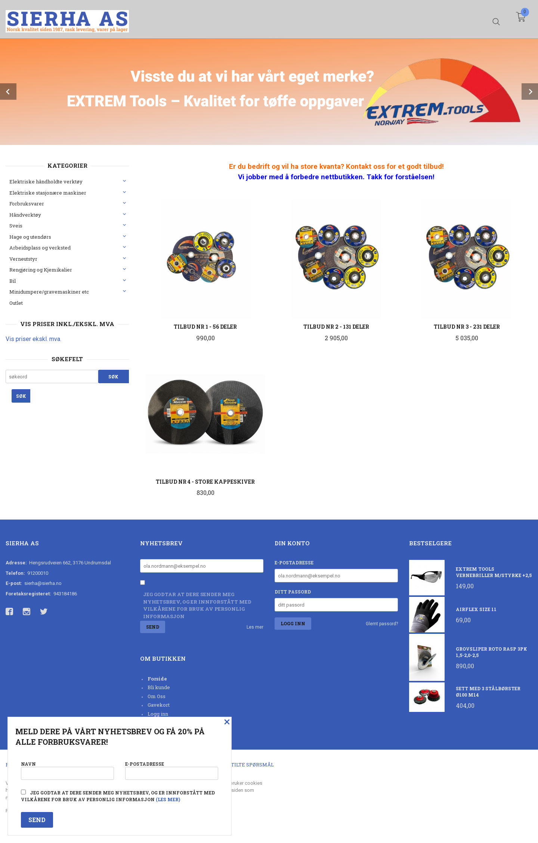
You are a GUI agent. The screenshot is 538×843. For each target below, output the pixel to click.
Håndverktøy (25, 214)
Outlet (16, 303)
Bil (12, 281)
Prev (8, 91)
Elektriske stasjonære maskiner (47, 192)
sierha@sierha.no (43, 583)
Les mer (255, 627)
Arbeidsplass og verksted (40, 247)
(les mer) (168, 799)
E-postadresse (294, 562)
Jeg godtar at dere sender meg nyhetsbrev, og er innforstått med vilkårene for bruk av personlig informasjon (197, 605)
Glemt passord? (382, 623)
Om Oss (157, 696)
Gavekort (159, 704)
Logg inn (158, 713)
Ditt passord (293, 592)
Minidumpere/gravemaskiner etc (49, 291)
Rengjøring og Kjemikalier (40, 269)
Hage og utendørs (30, 236)
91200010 (37, 573)
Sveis (15, 225)
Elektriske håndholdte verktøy (46, 181)
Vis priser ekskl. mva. (33, 339)
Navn (67, 770)
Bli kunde (159, 687)
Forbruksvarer (26, 203)
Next (530, 91)
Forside (157, 678)
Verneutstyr (23, 258)
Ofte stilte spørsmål (244, 764)
